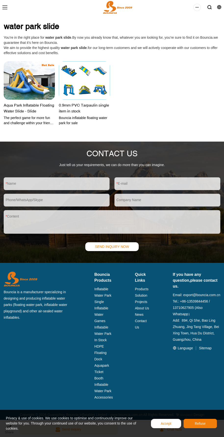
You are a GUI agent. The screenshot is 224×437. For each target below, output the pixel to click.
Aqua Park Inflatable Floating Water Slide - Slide (29, 108)
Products (141, 289)
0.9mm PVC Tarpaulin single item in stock (84, 108)
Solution (141, 295)
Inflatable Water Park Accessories (103, 391)
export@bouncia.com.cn (201, 295)
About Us (142, 308)
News (139, 314)
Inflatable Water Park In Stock (103, 333)
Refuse (200, 423)
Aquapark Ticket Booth (101, 372)
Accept (166, 423)
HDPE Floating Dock (100, 352)
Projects (141, 302)
